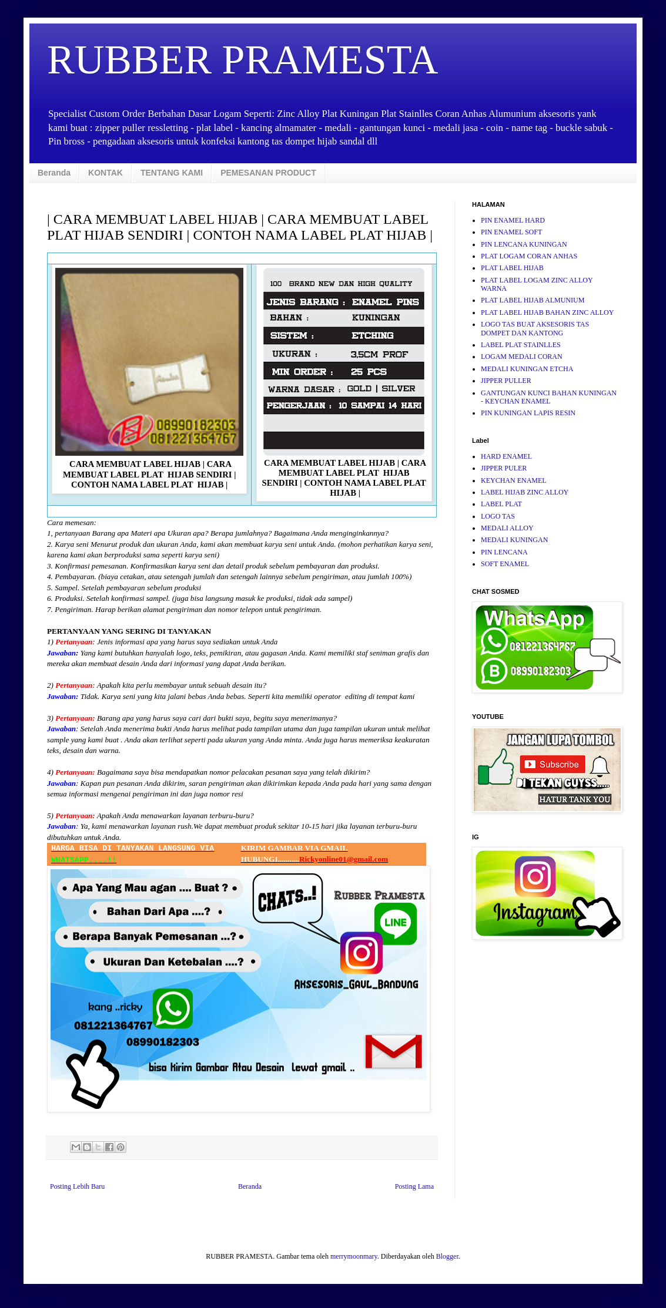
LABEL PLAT (501, 504)
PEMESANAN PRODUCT (268, 172)
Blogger (447, 1256)
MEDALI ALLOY (507, 528)
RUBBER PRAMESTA (242, 59)
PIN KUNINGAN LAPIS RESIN (528, 413)
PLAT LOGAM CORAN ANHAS (529, 256)
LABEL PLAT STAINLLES (521, 345)
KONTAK (105, 172)
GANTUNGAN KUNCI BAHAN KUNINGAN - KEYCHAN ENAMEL (549, 397)
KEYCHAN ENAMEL (514, 480)
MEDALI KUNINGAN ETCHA (527, 369)
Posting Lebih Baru (77, 1186)
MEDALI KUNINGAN (514, 540)
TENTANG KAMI (171, 172)
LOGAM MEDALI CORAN (522, 356)
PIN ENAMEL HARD (513, 220)
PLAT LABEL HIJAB (512, 268)
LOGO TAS (498, 516)
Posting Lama (414, 1186)
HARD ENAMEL (506, 456)
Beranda (54, 172)
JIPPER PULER (504, 468)
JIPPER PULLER (506, 380)
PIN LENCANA (504, 552)
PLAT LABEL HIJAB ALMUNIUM (532, 300)
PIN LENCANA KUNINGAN (524, 244)
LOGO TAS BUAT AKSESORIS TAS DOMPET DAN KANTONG (535, 328)
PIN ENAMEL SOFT (511, 232)
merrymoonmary (353, 1256)
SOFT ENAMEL (505, 564)
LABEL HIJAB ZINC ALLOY (524, 492)
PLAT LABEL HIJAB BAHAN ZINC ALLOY (547, 312)
